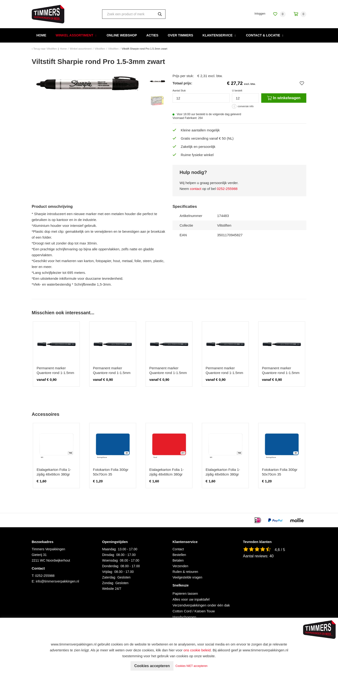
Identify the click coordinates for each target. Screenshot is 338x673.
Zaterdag (108, 577)
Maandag (109, 549)
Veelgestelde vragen (187, 577)
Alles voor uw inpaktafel (191, 599)
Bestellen (179, 555)
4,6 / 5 (280, 550)
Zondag (107, 583)
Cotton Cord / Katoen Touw (194, 611)
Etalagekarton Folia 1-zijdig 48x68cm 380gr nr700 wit (54, 474)
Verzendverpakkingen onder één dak (201, 605)
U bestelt (237, 90)
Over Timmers (180, 35)
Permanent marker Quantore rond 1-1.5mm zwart (55, 372)
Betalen (178, 560)
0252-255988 (227, 189)
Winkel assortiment (74, 35)
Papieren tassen (185, 593)
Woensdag (110, 560)
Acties (152, 35)
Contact (178, 549)
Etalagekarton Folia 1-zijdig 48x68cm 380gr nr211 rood (166, 474)
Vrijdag (107, 572)
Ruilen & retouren (185, 572)
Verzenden (180, 566)
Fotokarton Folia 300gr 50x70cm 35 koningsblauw (110, 474)
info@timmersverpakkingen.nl (57, 581)
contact (195, 189)
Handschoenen (184, 617)
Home (41, 35)
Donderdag (110, 566)
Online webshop (122, 35)
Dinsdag (108, 555)
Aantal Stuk (179, 90)
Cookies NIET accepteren (192, 666)
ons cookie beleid (197, 650)
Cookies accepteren (152, 666)
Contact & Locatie (263, 35)
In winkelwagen (283, 98)
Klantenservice (218, 35)
